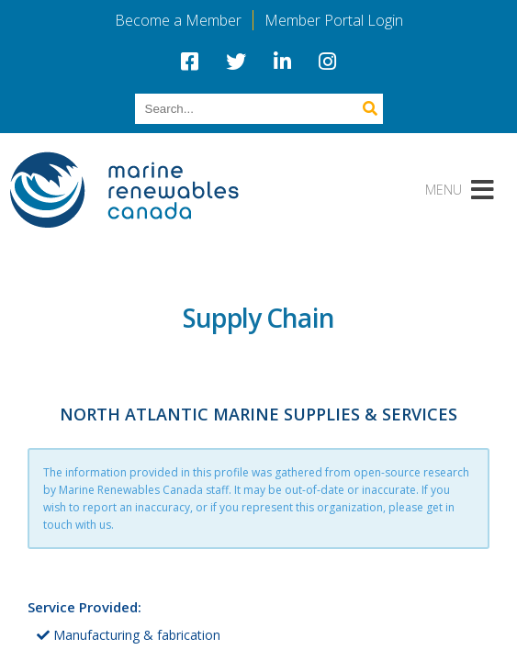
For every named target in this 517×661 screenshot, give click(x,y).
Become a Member (178, 20)
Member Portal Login (333, 20)
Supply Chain (258, 317)
